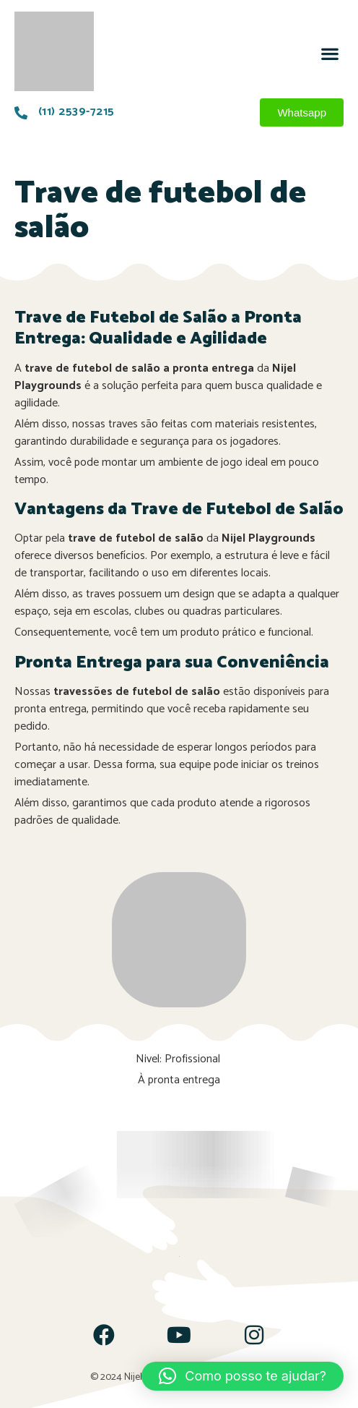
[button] (329, 53)
